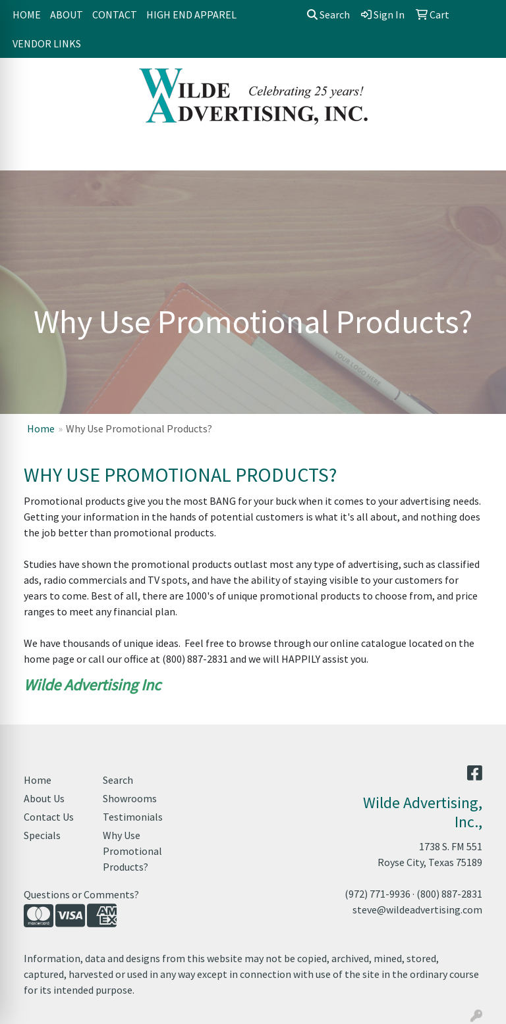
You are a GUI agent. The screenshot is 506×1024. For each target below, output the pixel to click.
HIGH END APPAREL (191, 14)
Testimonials (133, 816)
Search (328, 14)
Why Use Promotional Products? (132, 851)
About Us (44, 798)
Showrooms (130, 798)
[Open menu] (479, 151)
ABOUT (66, 14)
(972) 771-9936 (377, 893)
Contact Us (49, 816)
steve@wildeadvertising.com (417, 909)
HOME (27, 14)
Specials (42, 835)
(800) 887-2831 (449, 893)
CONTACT (114, 14)
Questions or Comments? (81, 894)
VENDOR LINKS (47, 43)
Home (41, 428)
